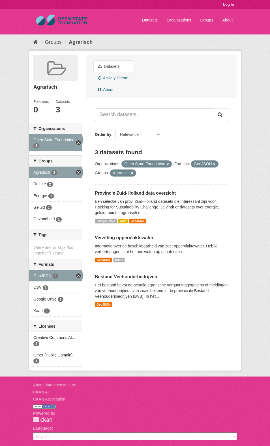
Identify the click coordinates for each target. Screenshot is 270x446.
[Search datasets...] (154, 114)
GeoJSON (137, 221)
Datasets (150, 20)
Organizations (179, 20)
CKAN (42, 420)
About (227, 20)
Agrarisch (81, 42)
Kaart (119, 260)
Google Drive (106, 221)
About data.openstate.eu (54, 385)
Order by (103, 134)
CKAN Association (49, 399)
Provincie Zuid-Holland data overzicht (135, 193)
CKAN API (42, 392)
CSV (123, 221)
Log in (228, 4)
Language (42, 428)
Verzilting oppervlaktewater (124, 237)
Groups (206, 20)
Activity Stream (113, 78)
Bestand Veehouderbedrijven (126, 276)
